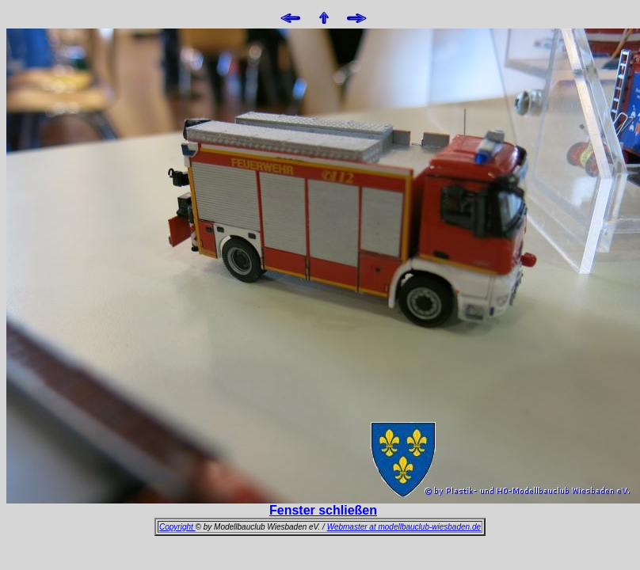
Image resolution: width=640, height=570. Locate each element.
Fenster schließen (323, 510)
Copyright (177, 526)
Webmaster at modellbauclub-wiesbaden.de (404, 526)
